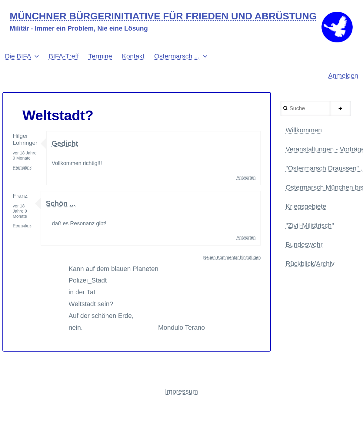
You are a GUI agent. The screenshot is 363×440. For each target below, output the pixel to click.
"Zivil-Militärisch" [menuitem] (309, 228)
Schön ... (61, 205)
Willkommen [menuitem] (303, 132)
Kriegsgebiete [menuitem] (305, 209)
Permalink (22, 169)
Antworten (245, 179)
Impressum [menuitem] (181, 393)
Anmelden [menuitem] (343, 77)
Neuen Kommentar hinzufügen (232, 259)
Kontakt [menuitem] (133, 58)
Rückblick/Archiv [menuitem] (309, 267)
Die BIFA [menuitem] (18, 58)
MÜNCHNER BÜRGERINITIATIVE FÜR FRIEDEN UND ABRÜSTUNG (164, 16)
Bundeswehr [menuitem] (303, 248)
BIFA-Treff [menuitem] (64, 58)
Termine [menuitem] (100, 58)
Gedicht (65, 145)
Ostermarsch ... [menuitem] (177, 58)
